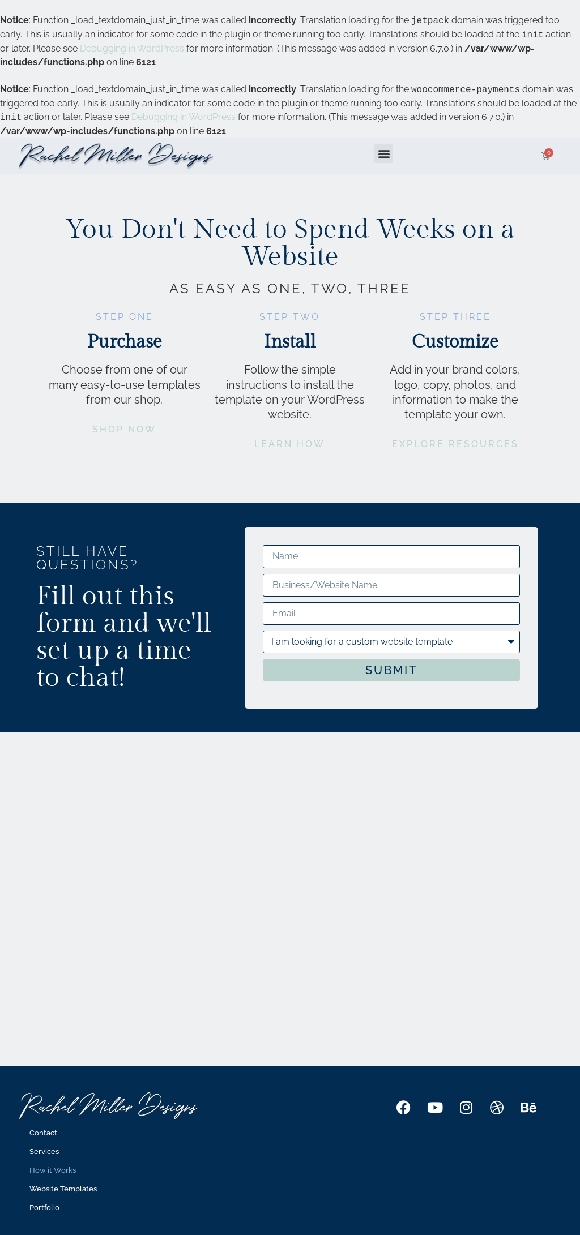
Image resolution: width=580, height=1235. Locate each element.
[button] (383, 153)
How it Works (52, 1170)
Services (44, 1151)
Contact (43, 1133)
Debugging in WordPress (132, 48)
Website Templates (63, 1189)
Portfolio (44, 1207)
